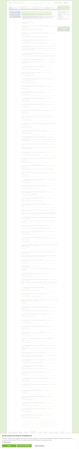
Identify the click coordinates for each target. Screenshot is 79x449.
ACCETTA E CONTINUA (24, 445)
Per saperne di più (6, 442)
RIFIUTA (9, 445)
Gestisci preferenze (39, 445)
